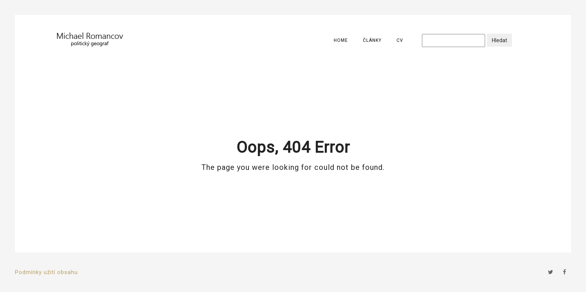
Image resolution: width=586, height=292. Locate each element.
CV (400, 40)
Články (372, 40)
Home (341, 40)
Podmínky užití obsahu (46, 272)
